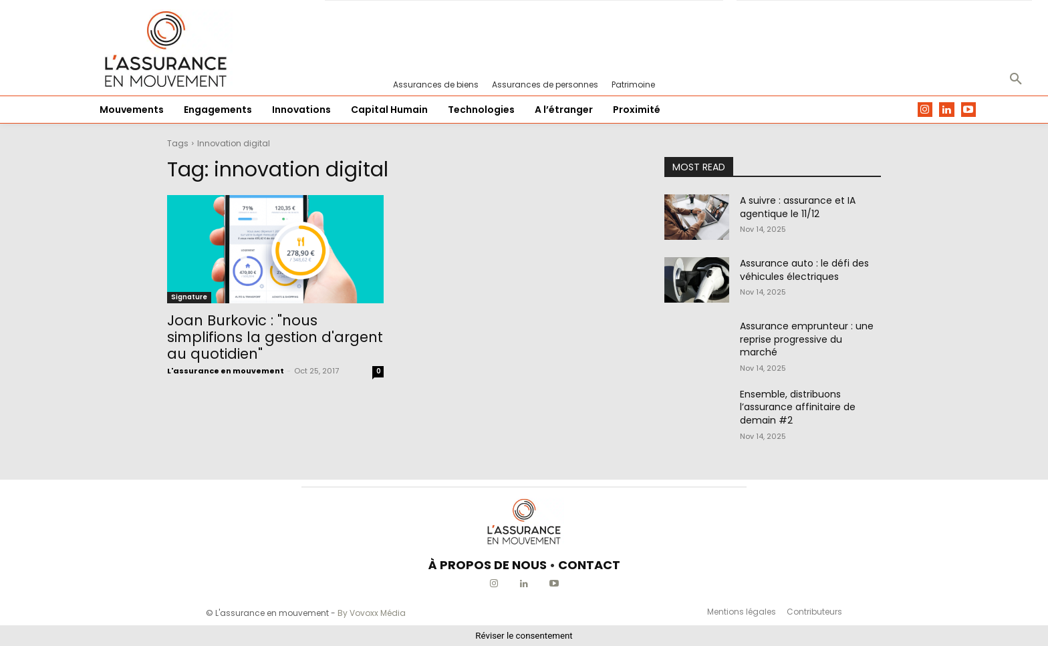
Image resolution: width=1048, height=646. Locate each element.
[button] (1016, 79)
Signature (189, 297)
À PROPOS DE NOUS (487, 564)
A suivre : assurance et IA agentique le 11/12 (798, 207)
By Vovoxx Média (372, 613)
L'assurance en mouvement (225, 370)
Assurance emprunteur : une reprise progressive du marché (807, 339)
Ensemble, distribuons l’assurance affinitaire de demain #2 (798, 407)
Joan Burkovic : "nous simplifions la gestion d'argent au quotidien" (275, 337)
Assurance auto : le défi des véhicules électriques (804, 270)
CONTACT (589, 564)
